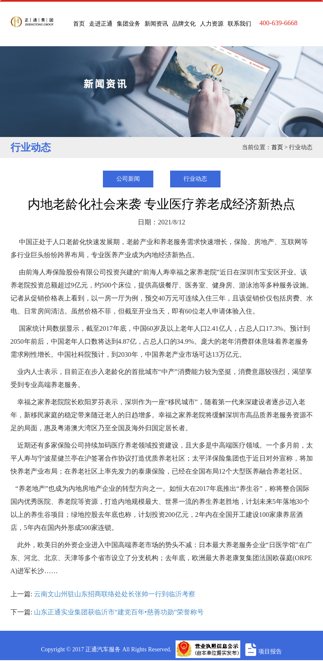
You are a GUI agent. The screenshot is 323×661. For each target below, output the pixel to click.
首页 (79, 24)
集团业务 (128, 24)
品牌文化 (184, 24)
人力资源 (211, 24)
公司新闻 (128, 179)
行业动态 (195, 179)
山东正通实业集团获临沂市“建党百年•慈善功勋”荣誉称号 (119, 612)
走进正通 (101, 24)
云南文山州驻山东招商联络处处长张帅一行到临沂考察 (114, 594)
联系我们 (239, 24)
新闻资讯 (156, 24)
